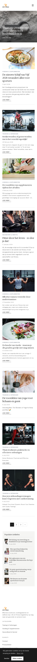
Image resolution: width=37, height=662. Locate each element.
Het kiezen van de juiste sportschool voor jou (18, 580)
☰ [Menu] (33, 5)
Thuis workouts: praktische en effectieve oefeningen (16, 451)
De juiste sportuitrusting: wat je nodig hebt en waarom (20, 570)
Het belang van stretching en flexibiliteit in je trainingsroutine (20, 541)
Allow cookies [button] (17, 658)
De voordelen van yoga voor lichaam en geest (17, 400)
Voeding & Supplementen (10, 628)
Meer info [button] (20, 653)
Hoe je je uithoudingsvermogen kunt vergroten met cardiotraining (18, 497)
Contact (5, 641)
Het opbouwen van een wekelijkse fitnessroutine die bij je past (21, 560)
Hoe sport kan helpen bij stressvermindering (18, 550)
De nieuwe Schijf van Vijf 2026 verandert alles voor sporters (16, 77)
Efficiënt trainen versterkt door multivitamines (16, 298)
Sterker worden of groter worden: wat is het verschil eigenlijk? (17, 137)
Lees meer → (6, 100)
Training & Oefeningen (9, 625)
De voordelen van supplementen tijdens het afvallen (17, 186)
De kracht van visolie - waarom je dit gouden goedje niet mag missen (18, 346)
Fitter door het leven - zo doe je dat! (18, 239)
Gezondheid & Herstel (9, 632)
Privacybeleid (6, 645)
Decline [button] (6, 658)
